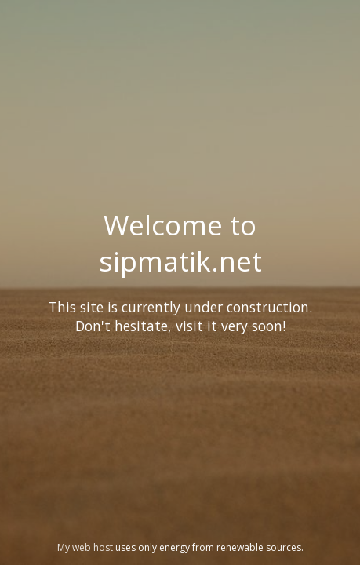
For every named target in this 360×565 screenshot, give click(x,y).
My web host (85, 547)
